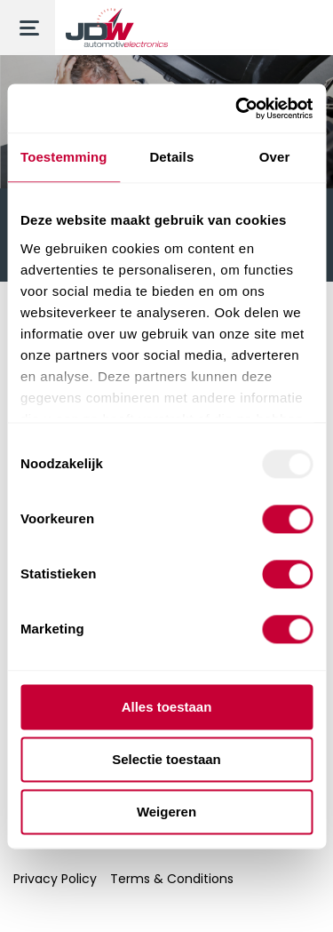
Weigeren (166, 811)
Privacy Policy (55, 879)
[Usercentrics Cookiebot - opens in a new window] (237, 108)
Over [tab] (274, 156)
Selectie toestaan (166, 759)
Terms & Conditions (172, 879)
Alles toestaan (167, 706)
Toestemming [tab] (63, 156)
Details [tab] (171, 156)
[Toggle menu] (27, 27)
